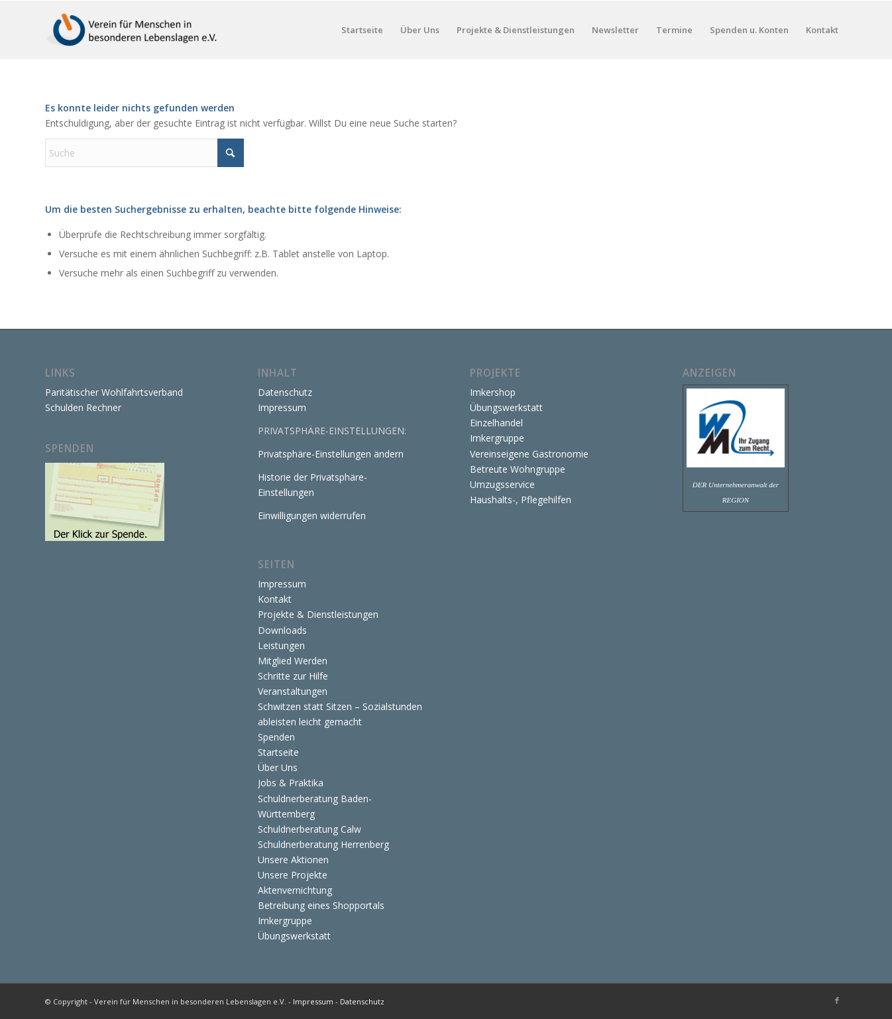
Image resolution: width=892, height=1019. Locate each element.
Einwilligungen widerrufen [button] (312, 515)
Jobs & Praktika (290, 782)
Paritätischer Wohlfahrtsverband (114, 392)
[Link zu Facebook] (837, 1000)
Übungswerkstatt (294, 935)
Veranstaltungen (292, 691)
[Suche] (144, 153)
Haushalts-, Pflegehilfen (520, 499)
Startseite (278, 752)
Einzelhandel (496, 422)
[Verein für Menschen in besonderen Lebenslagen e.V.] (132, 30)
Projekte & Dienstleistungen (318, 614)
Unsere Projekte (292, 875)
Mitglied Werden (292, 660)
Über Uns (278, 767)
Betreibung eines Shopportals (321, 905)
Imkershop (493, 392)
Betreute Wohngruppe (517, 469)
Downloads (282, 630)
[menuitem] (362, 30)
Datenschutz (285, 392)
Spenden (276, 737)
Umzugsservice (502, 484)
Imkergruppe (285, 920)
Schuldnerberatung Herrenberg (323, 844)
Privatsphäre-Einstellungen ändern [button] (331, 454)
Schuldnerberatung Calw (309, 829)
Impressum (282, 407)
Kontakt (275, 599)
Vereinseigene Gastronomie (529, 454)
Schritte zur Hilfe (293, 676)
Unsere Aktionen (293, 859)
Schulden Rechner (83, 407)
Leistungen (281, 645)
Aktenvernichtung (295, 890)
